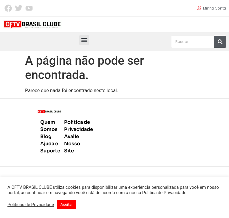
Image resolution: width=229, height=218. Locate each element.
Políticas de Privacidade (30, 204)
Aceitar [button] (67, 204)
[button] (84, 40)
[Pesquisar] (220, 42)
